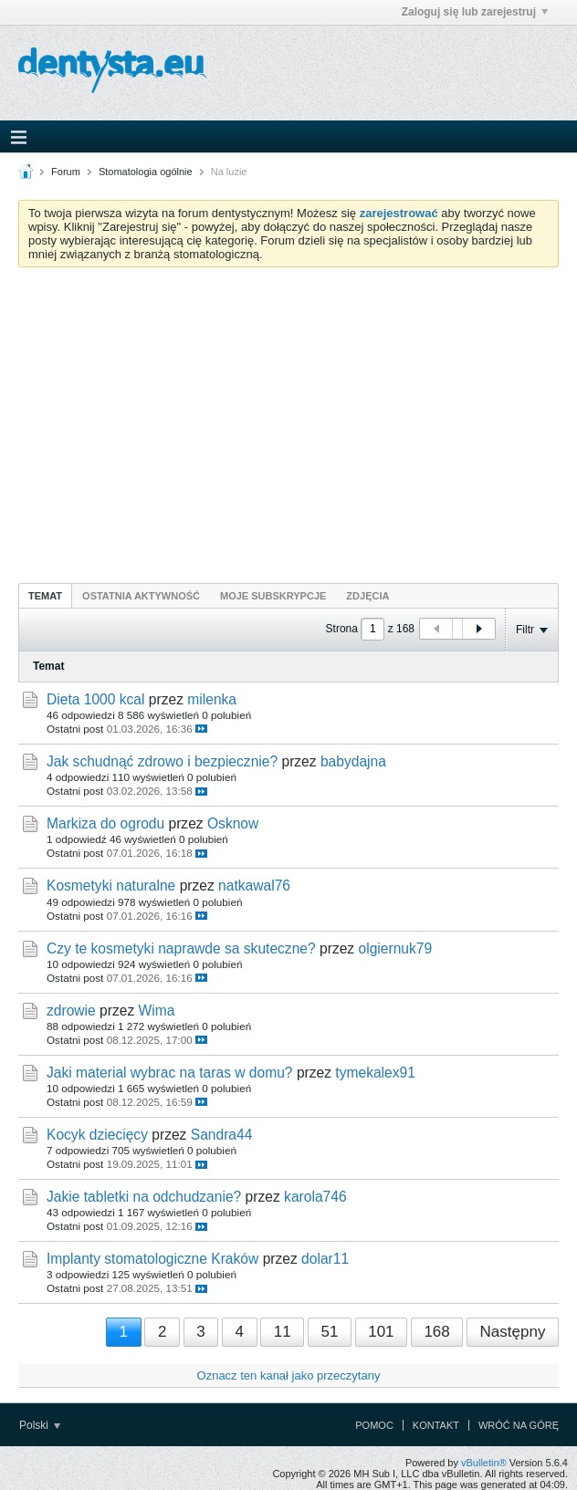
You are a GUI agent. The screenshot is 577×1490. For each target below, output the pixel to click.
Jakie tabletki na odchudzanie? (144, 1196)
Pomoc (374, 1425)
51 (329, 1331)
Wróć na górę (518, 1425)
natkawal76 (254, 885)
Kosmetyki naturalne (111, 885)
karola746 (315, 1196)
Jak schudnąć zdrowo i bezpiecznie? (162, 761)
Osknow (232, 823)
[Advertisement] (288, 418)
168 (436, 1331)
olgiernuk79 (396, 948)
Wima (157, 1010)
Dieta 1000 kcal (96, 699)
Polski (39, 1425)
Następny (513, 1331)
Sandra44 (222, 1134)
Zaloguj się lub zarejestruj (475, 11)
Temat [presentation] (45, 595)
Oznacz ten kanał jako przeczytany (289, 1375)
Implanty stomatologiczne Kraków (152, 1258)
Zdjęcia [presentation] (367, 595)
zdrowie (71, 1010)
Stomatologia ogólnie (146, 171)
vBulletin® (484, 1462)
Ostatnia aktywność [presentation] (141, 595)
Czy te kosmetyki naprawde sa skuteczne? (181, 948)
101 (380, 1331)
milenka (211, 699)
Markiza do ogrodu (105, 823)
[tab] (45, 595)
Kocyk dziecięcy (97, 1134)
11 (282, 1331)
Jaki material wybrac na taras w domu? (170, 1072)
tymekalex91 (375, 1072)
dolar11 (325, 1258)
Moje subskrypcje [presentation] (273, 595)
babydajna (353, 761)
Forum (65, 171)
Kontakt (436, 1425)
